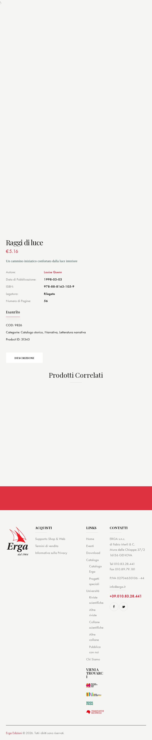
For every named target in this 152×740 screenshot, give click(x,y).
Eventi (90, 546)
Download (93, 553)
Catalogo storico (32, 332)
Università (92, 591)
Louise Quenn (53, 272)
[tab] (25, 357)
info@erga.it (118, 587)
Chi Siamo (93, 659)
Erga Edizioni (14, 733)
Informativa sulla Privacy (51, 553)
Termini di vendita (46, 546)
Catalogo (92, 560)
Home (90, 539)
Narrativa (51, 332)
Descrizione (25, 358)
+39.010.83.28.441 (126, 596)
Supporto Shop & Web (50, 539)
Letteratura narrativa (72, 332)
